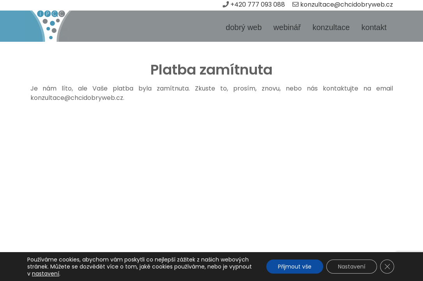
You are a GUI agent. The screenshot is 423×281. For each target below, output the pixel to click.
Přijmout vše (294, 266)
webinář (287, 27)
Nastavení (351, 266)
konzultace (331, 27)
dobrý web (244, 27)
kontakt (373, 27)
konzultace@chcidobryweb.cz (346, 4)
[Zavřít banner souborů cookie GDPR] (387, 267)
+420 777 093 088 (258, 4)
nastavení (45, 273)
